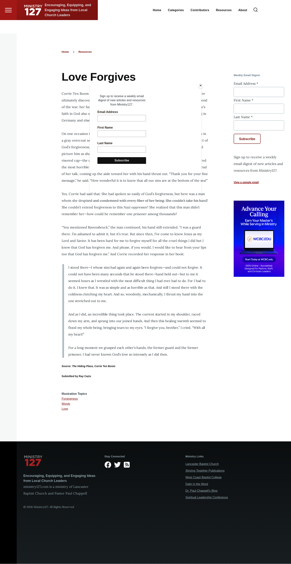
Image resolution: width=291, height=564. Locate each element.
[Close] (200, 85)
